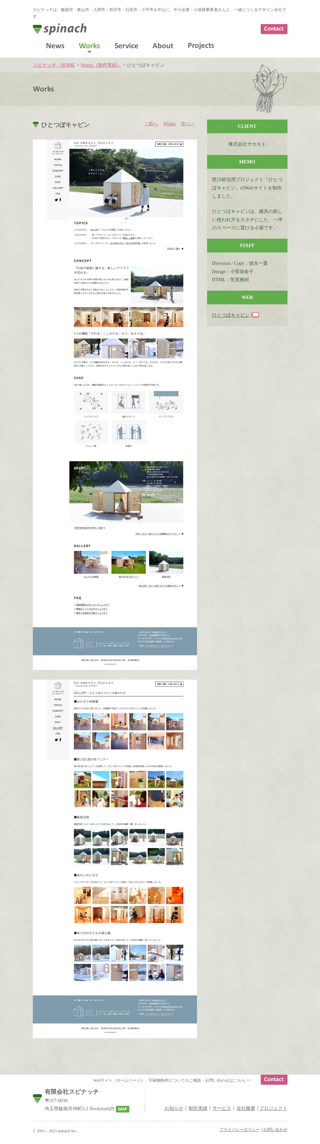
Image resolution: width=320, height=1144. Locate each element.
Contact (274, 29)
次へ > (187, 123)
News (55, 46)
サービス (221, 1108)
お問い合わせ (275, 1129)
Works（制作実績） (101, 65)
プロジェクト (273, 1108)
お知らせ (174, 1108)
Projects (201, 46)
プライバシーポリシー (239, 1129)
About (162, 46)
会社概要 (246, 1108)
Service (126, 46)
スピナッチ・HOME (54, 65)
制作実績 (198, 1108)
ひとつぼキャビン (231, 315)
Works (89, 46)
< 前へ (151, 123)
